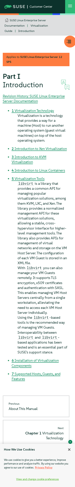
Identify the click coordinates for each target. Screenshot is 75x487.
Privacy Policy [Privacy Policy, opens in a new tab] (43, 467)
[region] (37, 465)
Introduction (26, 31)
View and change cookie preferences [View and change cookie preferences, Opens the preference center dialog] (37, 479)
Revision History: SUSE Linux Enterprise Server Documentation (34, 98)
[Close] (69, 449)
